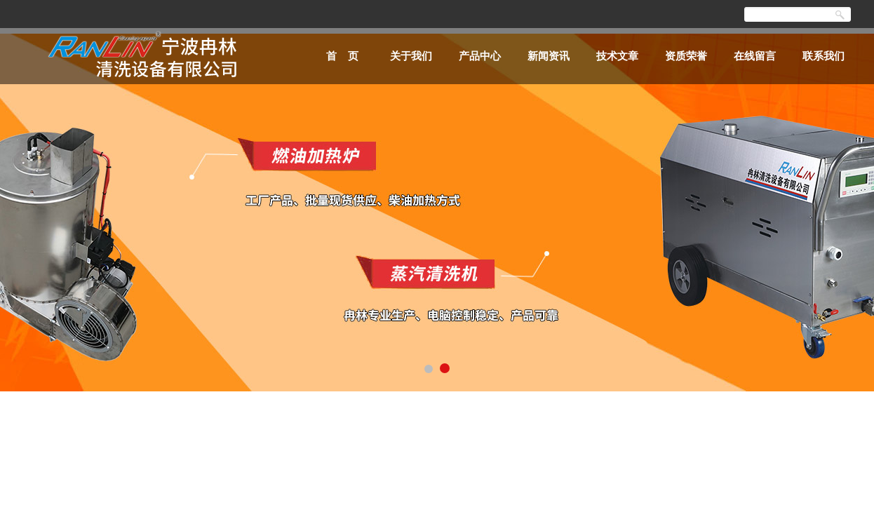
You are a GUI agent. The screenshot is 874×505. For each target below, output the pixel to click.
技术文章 (617, 56)
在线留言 (755, 56)
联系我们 (823, 56)
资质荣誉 (686, 56)
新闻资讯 (548, 56)
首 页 (342, 56)
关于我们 (411, 56)
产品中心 (480, 56)
